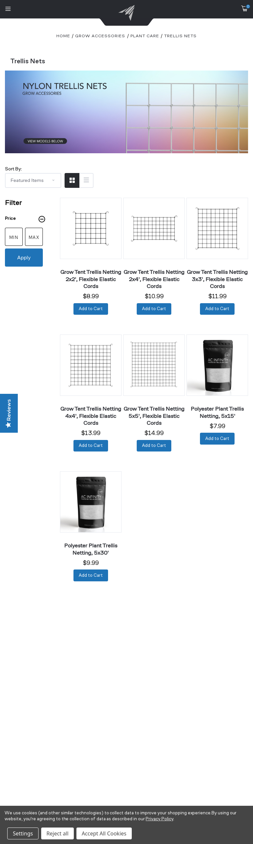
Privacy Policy (159, 819)
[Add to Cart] (90, 309)
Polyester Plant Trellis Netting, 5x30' (90, 549)
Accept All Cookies (104, 833)
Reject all (57, 833)
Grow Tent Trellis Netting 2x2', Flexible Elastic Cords (90, 279)
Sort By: (13, 168)
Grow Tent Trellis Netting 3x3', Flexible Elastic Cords (217, 279)
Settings (23, 833)
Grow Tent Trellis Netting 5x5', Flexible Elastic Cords (154, 415)
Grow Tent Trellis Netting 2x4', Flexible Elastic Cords (154, 279)
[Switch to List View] (86, 180)
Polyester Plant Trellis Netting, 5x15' (217, 412)
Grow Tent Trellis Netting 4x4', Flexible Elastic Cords (90, 415)
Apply (24, 257)
